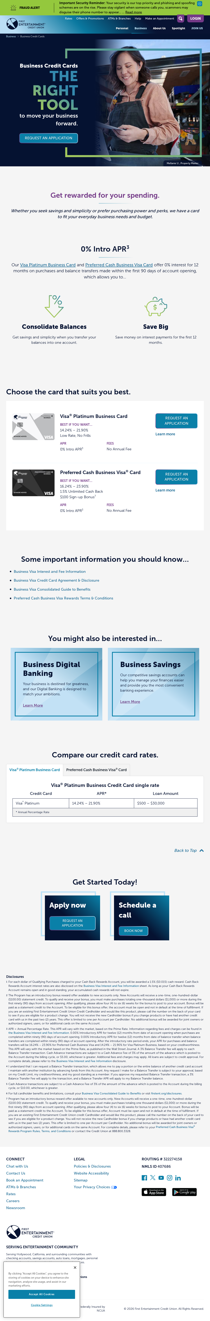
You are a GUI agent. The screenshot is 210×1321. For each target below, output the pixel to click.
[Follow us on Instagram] (169, 1179)
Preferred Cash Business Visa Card (119, 264)
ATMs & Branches (119, 18)
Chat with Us (17, 1166)
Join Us (197, 28)
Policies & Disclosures (92, 1166)
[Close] (75, 1267)
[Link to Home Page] (30, 24)
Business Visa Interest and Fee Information (50, 572)
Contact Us (15, 1173)
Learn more (165, 434)
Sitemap (81, 1180)
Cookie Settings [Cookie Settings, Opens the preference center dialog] (42, 1305)
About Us (159, 28)
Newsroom (15, 1208)
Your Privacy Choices (95, 1187)
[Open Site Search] (180, 19)
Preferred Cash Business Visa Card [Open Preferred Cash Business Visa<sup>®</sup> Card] (96, 769)
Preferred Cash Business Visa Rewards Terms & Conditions (63, 598)
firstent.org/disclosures (166, 1093)
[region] (41, 1289)
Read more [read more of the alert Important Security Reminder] (133, 12)
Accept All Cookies (42, 1294)
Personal (122, 28)
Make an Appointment (159, 18)
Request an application (48, 138)
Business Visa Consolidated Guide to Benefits (52, 589)
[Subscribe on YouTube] (161, 1179)
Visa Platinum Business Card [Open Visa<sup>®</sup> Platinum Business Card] (34, 769)
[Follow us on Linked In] (178, 1179)
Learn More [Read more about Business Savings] (130, 702)
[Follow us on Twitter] (152, 1179)
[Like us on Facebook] (144, 1179)
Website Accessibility (91, 1173)
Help (138, 18)
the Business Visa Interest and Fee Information (38, 1032)
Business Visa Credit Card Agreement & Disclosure (56, 580)
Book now (133, 931)
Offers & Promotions (90, 18)
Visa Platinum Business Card (48, 264)
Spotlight (178, 28)
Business (141, 28)
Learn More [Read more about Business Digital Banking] (33, 705)
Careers (12, 1201)
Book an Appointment (24, 1180)
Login (195, 18)
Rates (68, 18)
